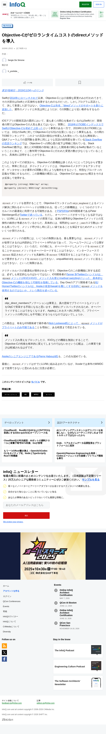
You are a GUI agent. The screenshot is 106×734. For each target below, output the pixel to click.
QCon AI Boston (68, 608)
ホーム (6, 592)
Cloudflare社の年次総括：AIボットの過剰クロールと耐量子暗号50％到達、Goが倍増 (27, 445)
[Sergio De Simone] (5, 61)
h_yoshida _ (13, 72)
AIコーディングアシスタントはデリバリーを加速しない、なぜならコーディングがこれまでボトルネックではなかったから (80, 436)
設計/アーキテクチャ (69, 426)
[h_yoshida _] (5, 72)
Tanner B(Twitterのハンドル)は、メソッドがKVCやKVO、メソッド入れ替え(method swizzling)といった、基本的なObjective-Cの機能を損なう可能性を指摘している (53, 279)
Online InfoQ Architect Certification (66, 598)
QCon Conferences (12, 607)
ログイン (8, 602)
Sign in (98, 4)
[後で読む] (79, 83)
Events (6, 612)
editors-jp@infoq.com (46, 711)
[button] (26, 520)
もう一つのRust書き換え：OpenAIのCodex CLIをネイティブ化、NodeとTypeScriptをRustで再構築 (26, 456)
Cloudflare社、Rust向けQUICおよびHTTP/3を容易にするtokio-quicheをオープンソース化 (27, 434)
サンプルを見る (91, 484)
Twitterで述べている (32, 216)
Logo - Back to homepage (18, 4)
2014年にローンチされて (25, 99)
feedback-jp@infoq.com (12, 711)
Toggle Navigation (4, 4)
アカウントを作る (11, 597)
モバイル (8, 27)
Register (84, 4)
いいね (30, 84)
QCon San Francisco (65, 629)
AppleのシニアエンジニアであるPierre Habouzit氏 (31, 357)
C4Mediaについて (11, 632)
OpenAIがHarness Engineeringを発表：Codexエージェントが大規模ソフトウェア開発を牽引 (80, 459)
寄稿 (5, 617)
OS (26, 395)
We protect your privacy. (13, 526)
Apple (36, 395)
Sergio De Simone (16, 61)
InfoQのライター (11, 622)
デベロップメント (11, 395)
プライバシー (8, 728)
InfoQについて (10, 627)
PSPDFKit (66, 212)
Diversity (7, 637)
